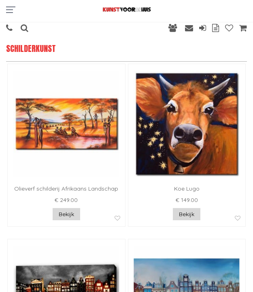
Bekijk (66, 214)
